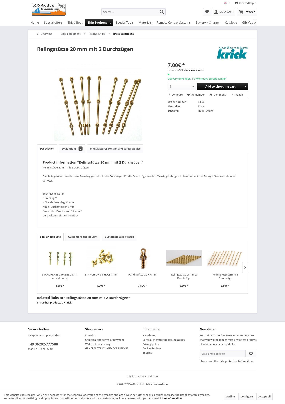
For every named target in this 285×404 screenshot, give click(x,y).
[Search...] (133, 11)
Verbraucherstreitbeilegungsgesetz (164, 339)
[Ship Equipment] (99, 22)
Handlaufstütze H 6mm (142, 274)
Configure (246, 396)
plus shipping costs (194, 69)
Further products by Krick (54, 302)
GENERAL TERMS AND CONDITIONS (106, 348)
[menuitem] (133, 11)
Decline (230, 396)
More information (171, 398)
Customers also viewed (119, 236)
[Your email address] (223, 353)
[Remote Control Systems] (173, 22)
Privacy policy (150, 344)
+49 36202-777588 (43, 344)
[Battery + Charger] (207, 22)
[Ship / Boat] (75, 22)
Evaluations (72, 148)
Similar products (50, 236)
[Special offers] (53, 22)
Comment (217, 94)
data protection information (236, 361)
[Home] (34, 22)
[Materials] (145, 22)
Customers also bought (82, 236)
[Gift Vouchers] (252, 22)
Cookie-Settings (151, 348)
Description (47, 148)
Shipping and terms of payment (104, 339)
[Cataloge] (231, 22)
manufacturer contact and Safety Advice (115, 148)
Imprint (147, 352)
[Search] (162, 11)
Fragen (237, 94)
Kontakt (90, 335)
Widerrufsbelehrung (97, 344)
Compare (175, 94)
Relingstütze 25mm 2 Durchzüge (184, 276)
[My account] (224, 11)
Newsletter (149, 335)
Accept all (264, 396)
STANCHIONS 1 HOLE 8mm (101, 274)
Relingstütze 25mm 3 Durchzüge (225, 276)
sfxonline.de (163, 384)
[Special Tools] (124, 22)
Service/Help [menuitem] (244, 3)
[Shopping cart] (247, 11)
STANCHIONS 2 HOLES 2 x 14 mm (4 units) (59, 276)
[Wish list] (207, 11)
